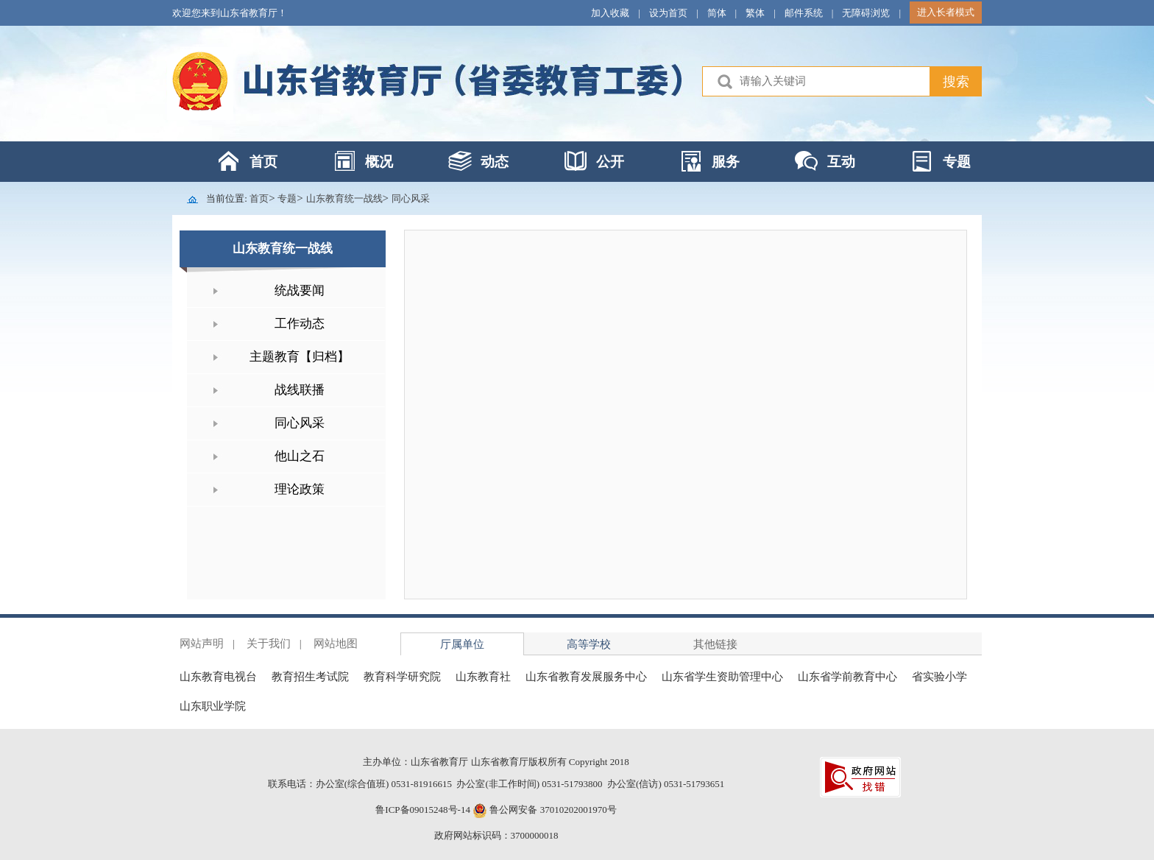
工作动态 (300, 324)
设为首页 (668, 12)
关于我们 (269, 643)
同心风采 (411, 198)
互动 (841, 161)
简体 (716, 12)
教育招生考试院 (310, 677)
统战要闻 (300, 290)
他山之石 (300, 456)
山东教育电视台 (218, 677)
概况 (379, 161)
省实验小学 (939, 677)
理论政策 (300, 489)
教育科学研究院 (402, 677)
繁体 (755, 12)
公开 (610, 161)
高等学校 (589, 644)
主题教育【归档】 (299, 357)
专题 (957, 161)
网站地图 (336, 643)
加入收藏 (610, 12)
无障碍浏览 (866, 12)
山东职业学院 (213, 706)
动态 (495, 161)
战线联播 (300, 390)
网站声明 (202, 643)
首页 (263, 161)
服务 (726, 161)
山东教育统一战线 (344, 198)
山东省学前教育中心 (847, 677)
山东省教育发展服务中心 (586, 677)
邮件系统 (804, 12)
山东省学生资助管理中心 (722, 677)
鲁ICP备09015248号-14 (422, 809)
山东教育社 (483, 677)
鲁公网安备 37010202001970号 (552, 809)
